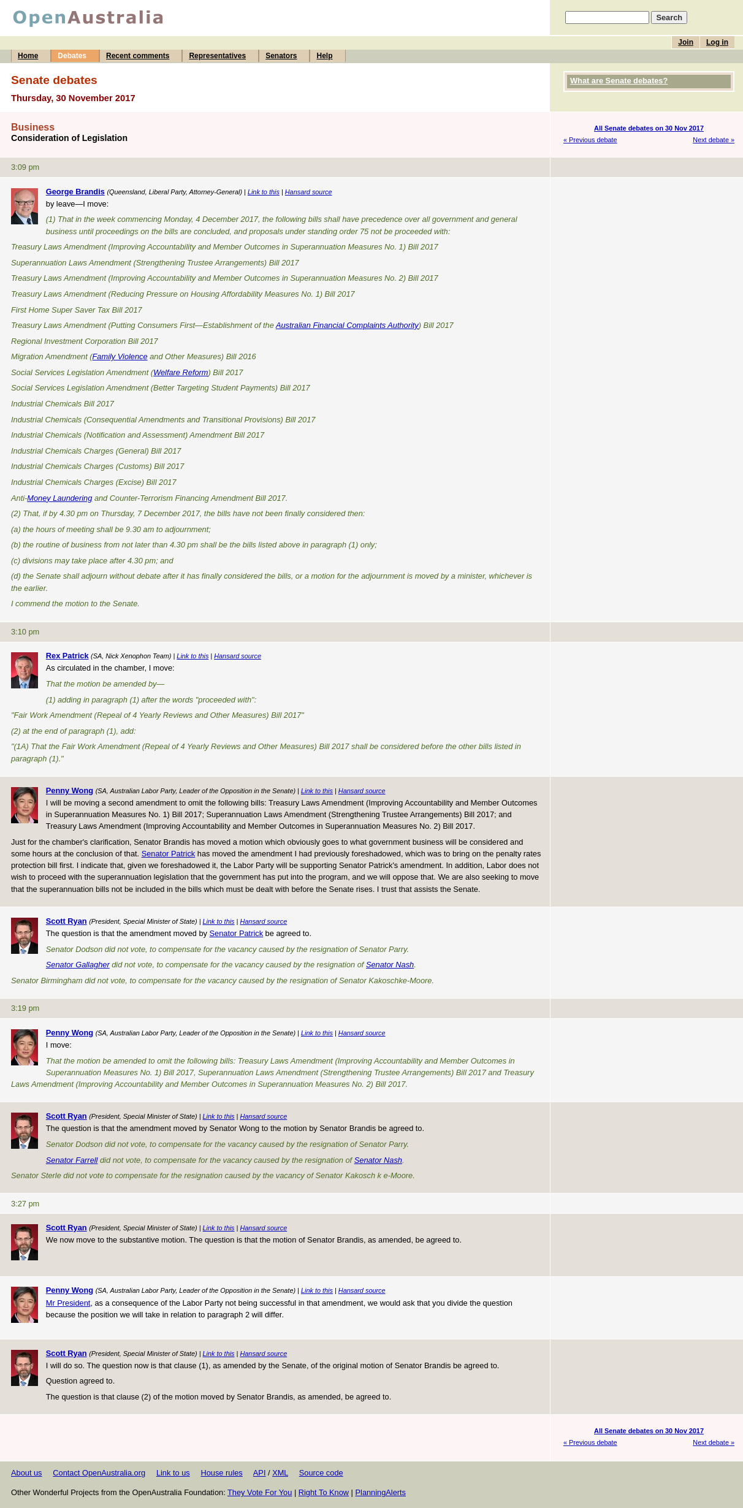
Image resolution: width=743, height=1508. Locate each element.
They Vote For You (259, 1492)
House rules (221, 1472)
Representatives (217, 55)
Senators (281, 55)
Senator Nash (390, 964)
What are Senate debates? (619, 80)
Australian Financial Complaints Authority (347, 325)
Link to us (173, 1472)
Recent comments (137, 55)
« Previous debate (590, 139)
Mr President (68, 1303)
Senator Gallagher (78, 964)
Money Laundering (59, 498)
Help (324, 55)
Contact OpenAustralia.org (99, 1472)
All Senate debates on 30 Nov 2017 (649, 128)
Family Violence (120, 356)
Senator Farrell (72, 1160)
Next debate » (713, 139)
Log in (717, 42)
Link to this (264, 192)
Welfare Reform (180, 372)
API (259, 1472)
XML (280, 1472)
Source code (321, 1472)
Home (28, 55)
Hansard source (308, 192)
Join (685, 42)
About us (26, 1472)
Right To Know (324, 1492)
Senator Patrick (169, 853)
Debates (72, 55)
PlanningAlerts (381, 1492)
